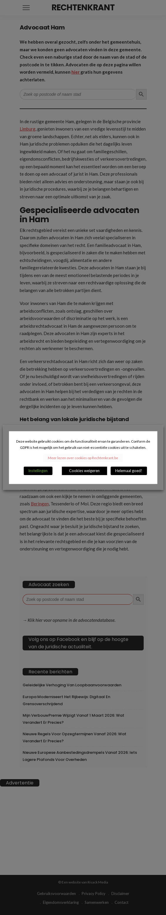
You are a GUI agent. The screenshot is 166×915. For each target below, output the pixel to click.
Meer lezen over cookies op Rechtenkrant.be (83, 458)
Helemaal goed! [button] (128, 470)
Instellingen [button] (38, 470)
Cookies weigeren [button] (84, 470)
